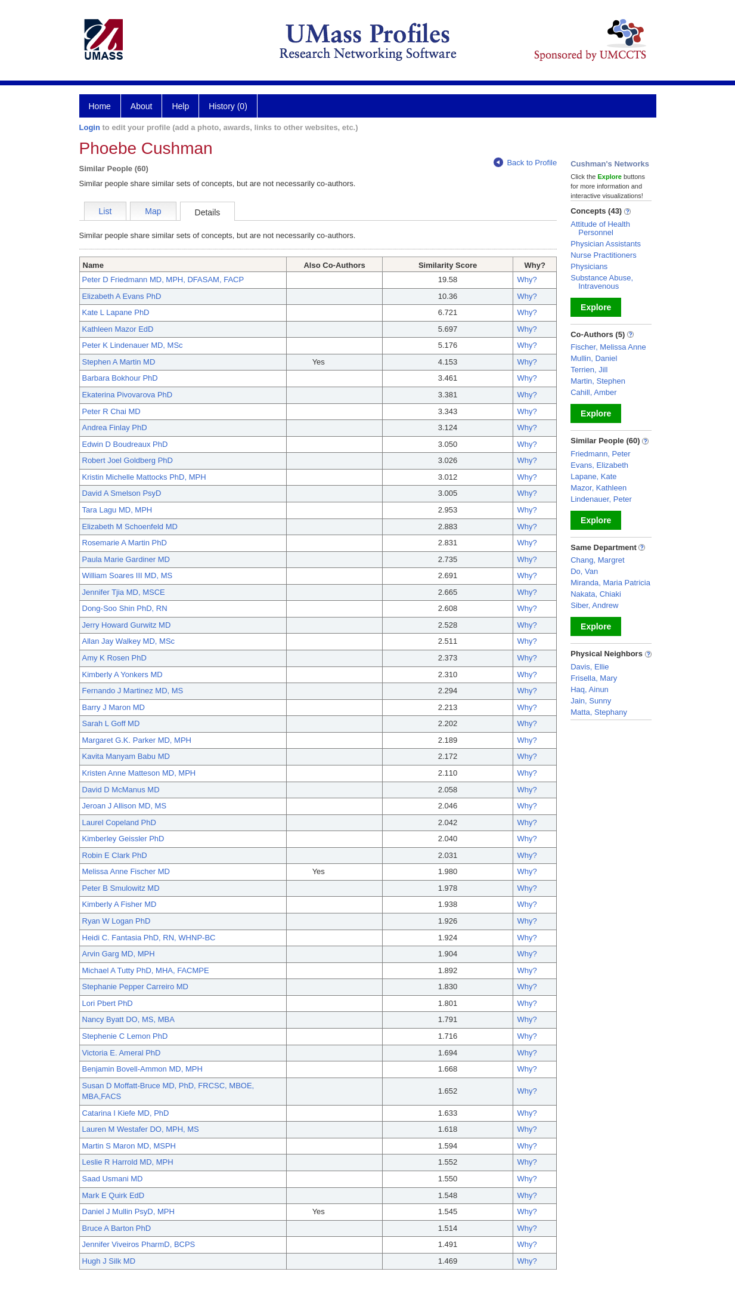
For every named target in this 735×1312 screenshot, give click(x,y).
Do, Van (584, 571)
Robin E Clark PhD (114, 855)
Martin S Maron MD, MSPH (129, 1145)
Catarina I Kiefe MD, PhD (125, 1113)
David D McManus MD (121, 789)
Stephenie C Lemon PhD (125, 1036)
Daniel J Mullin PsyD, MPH (128, 1211)
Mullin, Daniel (593, 358)
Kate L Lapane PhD (116, 312)
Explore (596, 307)
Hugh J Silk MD (109, 1261)
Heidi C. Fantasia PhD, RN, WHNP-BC (149, 937)
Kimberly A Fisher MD (119, 904)
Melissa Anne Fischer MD (126, 871)
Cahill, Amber (593, 392)
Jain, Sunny (590, 700)
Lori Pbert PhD (107, 1003)
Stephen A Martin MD (119, 361)
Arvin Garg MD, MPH (118, 953)
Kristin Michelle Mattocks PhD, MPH (144, 477)
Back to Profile (525, 162)
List (105, 211)
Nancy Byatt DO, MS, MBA (128, 1019)
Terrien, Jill (588, 369)
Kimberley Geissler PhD (123, 838)
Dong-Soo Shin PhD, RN (125, 608)
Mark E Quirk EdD (113, 1195)
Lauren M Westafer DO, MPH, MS (140, 1129)
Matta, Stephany (598, 712)
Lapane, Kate (593, 476)
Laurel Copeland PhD (119, 822)
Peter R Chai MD (111, 411)
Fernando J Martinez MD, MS (133, 690)
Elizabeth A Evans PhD (122, 296)
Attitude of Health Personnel (600, 228)
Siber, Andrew (594, 605)
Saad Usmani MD (112, 1178)
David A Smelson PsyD (122, 493)
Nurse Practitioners (603, 255)
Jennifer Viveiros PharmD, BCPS (139, 1244)
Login (89, 127)
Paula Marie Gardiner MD (126, 559)
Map (153, 211)
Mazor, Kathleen (598, 487)
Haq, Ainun (589, 689)
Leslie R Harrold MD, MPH (127, 1161)
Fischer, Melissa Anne (608, 346)
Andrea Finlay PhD (114, 427)
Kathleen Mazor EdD (118, 329)
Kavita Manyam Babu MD (126, 756)
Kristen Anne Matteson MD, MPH (139, 772)
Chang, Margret (597, 559)
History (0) (228, 106)
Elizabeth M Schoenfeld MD (130, 526)
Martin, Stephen (597, 380)
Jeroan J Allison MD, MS (124, 805)
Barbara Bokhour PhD (120, 377)
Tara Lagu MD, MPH (117, 509)
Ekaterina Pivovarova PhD (127, 394)
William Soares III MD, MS (127, 575)
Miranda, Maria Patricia (610, 582)
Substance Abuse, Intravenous (601, 282)
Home (100, 106)
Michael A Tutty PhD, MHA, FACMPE (145, 970)
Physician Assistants (605, 243)
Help (180, 106)
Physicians (588, 266)
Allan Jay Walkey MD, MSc (128, 641)
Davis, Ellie (589, 666)
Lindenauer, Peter (601, 499)
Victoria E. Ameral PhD (121, 1052)
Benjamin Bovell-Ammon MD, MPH (142, 1068)
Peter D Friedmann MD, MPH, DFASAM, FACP (163, 279)
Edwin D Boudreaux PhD (125, 444)
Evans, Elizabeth (599, 465)
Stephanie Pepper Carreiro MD (135, 986)
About (142, 106)
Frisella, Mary (593, 678)
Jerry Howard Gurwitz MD (126, 625)
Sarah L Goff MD (111, 723)
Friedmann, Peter (600, 453)
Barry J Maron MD (113, 707)
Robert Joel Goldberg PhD (127, 460)
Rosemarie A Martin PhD (124, 542)
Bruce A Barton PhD (116, 1228)
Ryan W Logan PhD (116, 920)
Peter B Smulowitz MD (121, 888)
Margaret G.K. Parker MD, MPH (136, 740)
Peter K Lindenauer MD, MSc (132, 345)
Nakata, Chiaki (595, 593)
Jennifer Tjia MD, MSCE (123, 592)
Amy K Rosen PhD (114, 657)
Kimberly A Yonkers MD (122, 674)
